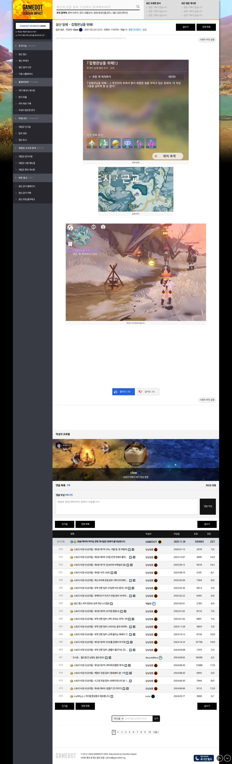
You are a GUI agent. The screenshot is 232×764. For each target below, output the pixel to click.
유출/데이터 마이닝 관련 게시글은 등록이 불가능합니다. (101, 541)
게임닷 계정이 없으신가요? (27, 32)
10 (149, 732)
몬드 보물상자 (86, 13)
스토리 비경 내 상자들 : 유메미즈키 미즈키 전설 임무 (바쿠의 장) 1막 (101, 596)
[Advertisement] (136, 49)
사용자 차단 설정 (207, 40)
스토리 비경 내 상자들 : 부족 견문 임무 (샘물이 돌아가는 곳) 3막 (101, 650)
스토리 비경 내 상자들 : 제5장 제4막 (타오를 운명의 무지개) (100, 642)
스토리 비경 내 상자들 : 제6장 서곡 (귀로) (92, 573)
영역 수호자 (73, 13)
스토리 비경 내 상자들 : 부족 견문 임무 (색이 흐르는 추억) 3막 (101, 619)
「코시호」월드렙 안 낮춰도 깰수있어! (87, 657)
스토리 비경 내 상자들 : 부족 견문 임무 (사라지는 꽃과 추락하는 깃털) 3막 (101, 627)
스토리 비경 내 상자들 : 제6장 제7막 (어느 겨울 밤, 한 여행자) (101, 549)
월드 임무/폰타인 (120, 13)
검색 (156, 718)
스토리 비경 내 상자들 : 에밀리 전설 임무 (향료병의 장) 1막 (99, 673)
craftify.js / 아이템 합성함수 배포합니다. (92, 696)
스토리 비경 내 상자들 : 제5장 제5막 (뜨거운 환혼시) (97, 611)
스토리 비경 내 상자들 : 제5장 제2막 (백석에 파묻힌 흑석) (99, 665)
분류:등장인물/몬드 (102, 13)
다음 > (156, 732)
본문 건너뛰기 (135, 30)
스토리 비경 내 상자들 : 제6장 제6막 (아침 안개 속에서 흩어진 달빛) (101, 557)
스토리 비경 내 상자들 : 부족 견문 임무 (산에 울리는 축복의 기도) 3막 (101, 634)
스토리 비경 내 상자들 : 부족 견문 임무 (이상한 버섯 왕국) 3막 (101, 588)
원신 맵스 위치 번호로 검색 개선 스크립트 (92, 603)
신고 (145, 30)
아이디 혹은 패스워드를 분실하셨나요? (31, 35)
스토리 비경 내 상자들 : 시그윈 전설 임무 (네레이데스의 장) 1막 (101, 681)
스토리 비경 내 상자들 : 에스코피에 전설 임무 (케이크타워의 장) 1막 (101, 580)
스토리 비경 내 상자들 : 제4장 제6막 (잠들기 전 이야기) (98, 688)
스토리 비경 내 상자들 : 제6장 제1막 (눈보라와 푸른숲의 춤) (100, 565)
